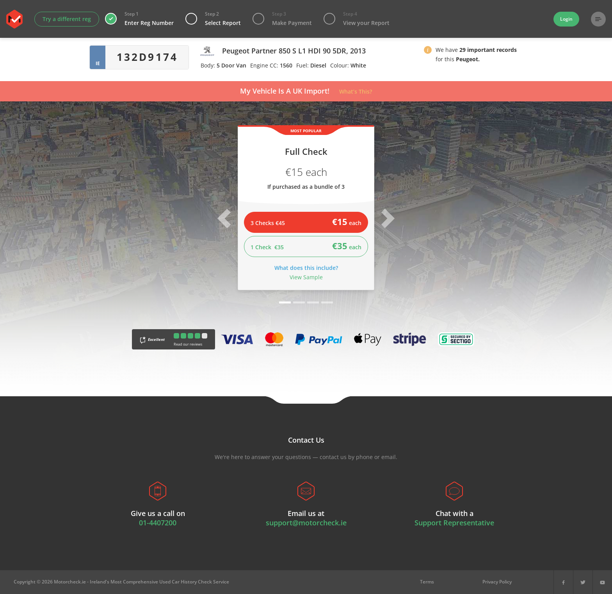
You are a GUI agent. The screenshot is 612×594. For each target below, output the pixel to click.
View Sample (306, 277)
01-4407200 (157, 522)
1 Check (306, 246)
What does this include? (306, 267)
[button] (428, 51)
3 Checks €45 (306, 221)
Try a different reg (67, 19)
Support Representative (454, 522)
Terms (427, 581)
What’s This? (355, 91)
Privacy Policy (497, 581)
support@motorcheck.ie (306, 522)
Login (566, 19)
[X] (582, 582)
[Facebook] (563, 582)
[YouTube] (602, 582)
